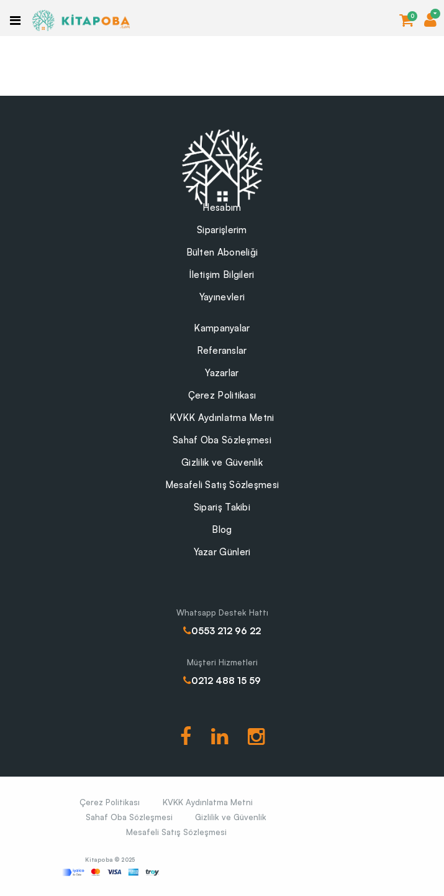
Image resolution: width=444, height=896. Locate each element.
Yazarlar (221, 373)
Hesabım (221, 207)
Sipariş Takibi (222, 507)
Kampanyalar (222, 328)
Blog (222, 529)
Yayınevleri (222, 297)
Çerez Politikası (222, 395)
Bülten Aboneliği (222, 252)
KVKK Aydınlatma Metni (222, 417)
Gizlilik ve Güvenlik (222, 462)
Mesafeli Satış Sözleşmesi (222, 485)
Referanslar (222, 350)
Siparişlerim (222, 230)
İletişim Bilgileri (221, 274)
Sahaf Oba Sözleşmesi (222, 440)
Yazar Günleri (222, 552)
